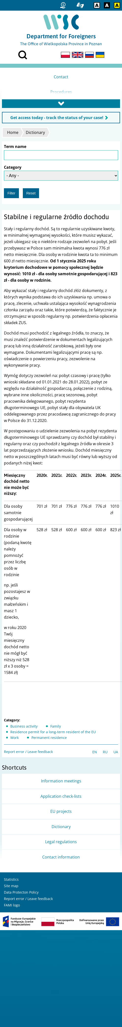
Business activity (24, 726)
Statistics (11, 879)
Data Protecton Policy (21, 892)
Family (55, 726)
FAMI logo (12, 905)
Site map (11, 885)
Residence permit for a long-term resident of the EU (53, 732)
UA (115, 752)
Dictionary (35, 132)
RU (105, 752)
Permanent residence (49, 737)
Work (14, 737)
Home (12, 132)
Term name (15, 146)
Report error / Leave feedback (28, 751)
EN (94, 752)
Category (12, 167)
